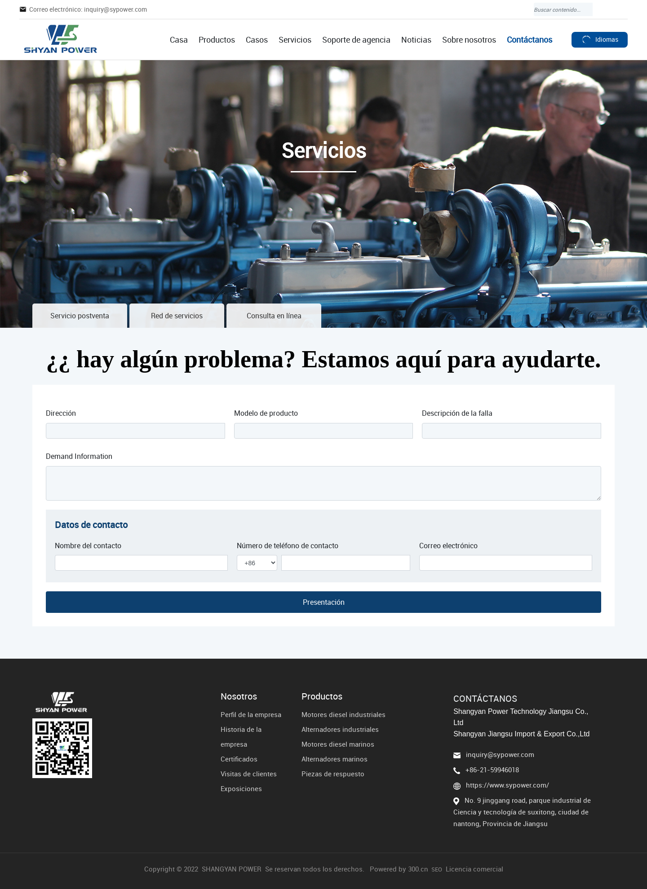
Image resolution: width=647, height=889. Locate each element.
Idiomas (599, 39)
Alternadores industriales (340, 729)
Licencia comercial (474, 868)
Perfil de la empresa (251, 714)
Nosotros (239, 696)
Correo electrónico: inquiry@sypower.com (88, 9)
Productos (321, 696)
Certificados (239, 758)
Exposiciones (241, 788)
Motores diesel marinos (337, 743)
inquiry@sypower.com (500, 754)
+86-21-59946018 (492, 769)
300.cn (418, 868)
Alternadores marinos (334, 758)
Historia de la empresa (241, 736)
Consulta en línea (274, 316)
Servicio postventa (79, 316)
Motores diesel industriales (343, 714)
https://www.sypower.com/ (507, 784)
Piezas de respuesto (332, 773)
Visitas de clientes (249, 773)
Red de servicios (177, 316)
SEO (436, 869)
